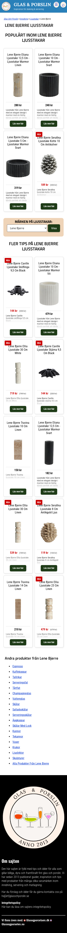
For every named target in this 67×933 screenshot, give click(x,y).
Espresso (18, 666)
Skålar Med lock (22, 725)
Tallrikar (17, 677)
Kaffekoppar (20, 671)
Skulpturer (18, 758)
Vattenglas (19, 698)
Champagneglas (22, 693)
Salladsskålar (20, 709)
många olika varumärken (38, 881)
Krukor (16, 747)
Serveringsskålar (22, 715)
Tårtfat (16, 688)
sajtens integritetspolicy (37, 907)
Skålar (16, 704)
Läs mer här (18, 123)
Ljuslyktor (18, 752)
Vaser (16, 742)
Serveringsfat (20, 682)
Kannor (17, 731)
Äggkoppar (19, 720)
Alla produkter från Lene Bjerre (31, 763)
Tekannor (18, 736)
